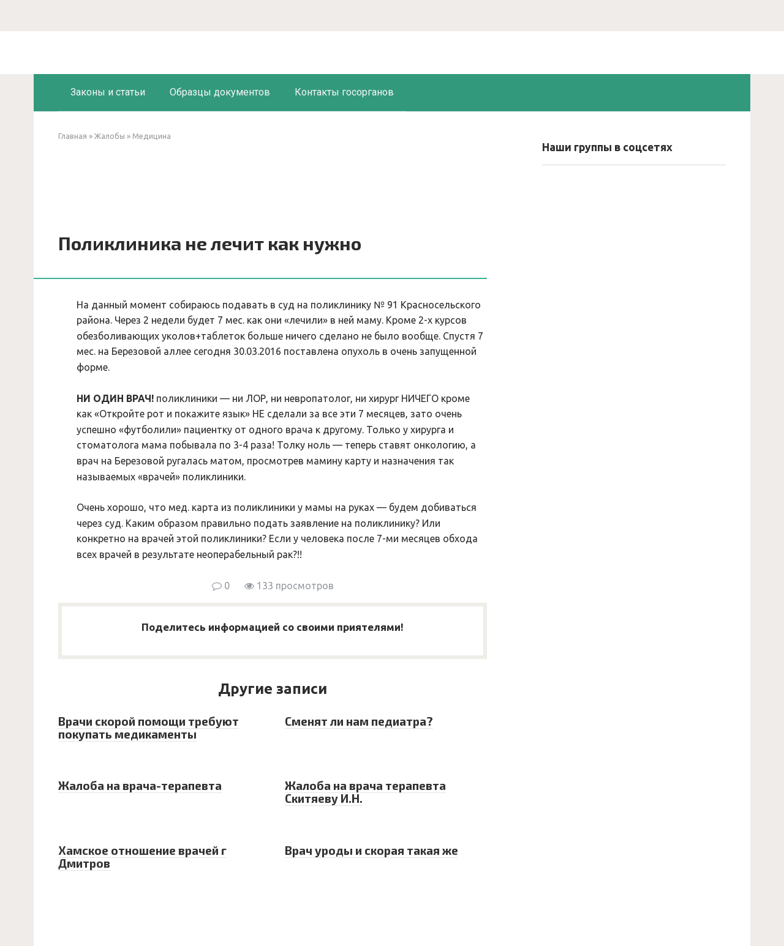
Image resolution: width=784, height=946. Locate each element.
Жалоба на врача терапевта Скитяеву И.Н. (365, 791)
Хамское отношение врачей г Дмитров (142, 856)
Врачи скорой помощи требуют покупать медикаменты (148, 727)
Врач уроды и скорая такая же (371, 850)
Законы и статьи (107, 92)
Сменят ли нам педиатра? (359, 721)
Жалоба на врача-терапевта (140, 785)
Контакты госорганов (344, 92)
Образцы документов (220, 92)
